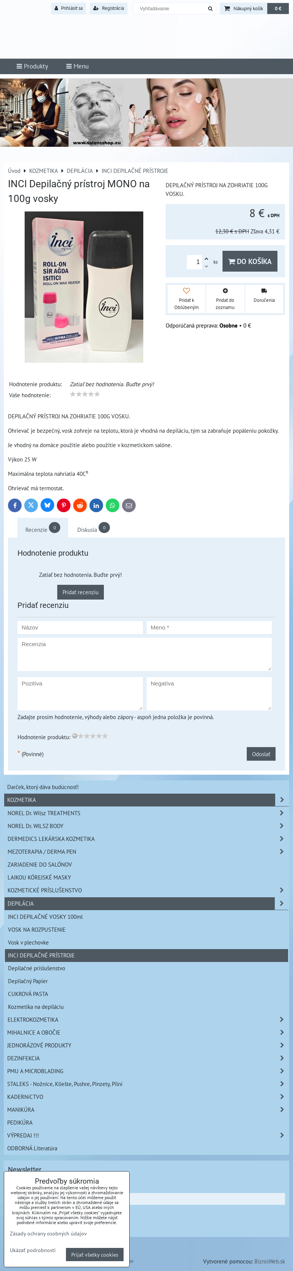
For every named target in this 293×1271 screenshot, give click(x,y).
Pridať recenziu (81, 592)
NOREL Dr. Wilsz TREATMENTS (148, 813)
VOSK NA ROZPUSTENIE (37, 929)
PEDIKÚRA (20, 1122)
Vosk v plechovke (28, 942)
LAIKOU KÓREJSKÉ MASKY (39, 877)
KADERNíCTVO (148, 1097)
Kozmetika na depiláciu (36, 1006)
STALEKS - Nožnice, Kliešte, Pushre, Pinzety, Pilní (148, 1084)
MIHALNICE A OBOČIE (148, 1032)
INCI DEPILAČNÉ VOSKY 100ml (45, 916)
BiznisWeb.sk (269, 1261)
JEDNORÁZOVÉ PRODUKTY (148, 1045)
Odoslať (261, 754)
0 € (278, 8)
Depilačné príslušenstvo (36, 968)
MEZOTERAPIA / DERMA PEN (148, 851)
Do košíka (250, 261)
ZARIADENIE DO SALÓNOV (40, 864)
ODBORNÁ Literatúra (32, 1148)
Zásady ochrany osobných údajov (48, 1233)
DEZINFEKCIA (148, 1058)
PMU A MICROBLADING (148, 1071)
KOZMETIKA (148, 800)
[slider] (85, 394)
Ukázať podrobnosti (33, 1250)
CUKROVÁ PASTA (28, 994)
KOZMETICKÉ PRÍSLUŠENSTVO (148, 890)
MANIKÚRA (148, 1109)
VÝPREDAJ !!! (148, 1135)
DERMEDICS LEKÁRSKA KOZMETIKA (148, 839)
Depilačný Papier (28, 981)
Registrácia (108, 8)
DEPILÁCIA (148, 903)
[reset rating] (75, 736)
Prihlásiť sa (69, 8)
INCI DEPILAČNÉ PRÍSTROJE (41, 955)
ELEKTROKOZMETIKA (148, 1019)
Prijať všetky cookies (94, 1254)
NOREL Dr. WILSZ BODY (148, 826)
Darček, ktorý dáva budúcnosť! (43, 787)
